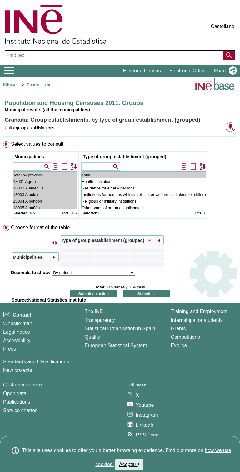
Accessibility (16, 340)
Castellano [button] (222, 26)
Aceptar (129, 464)
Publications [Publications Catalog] (16, 402)
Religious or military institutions (144, 201)
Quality (92, 337)
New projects (17, 370)
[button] (224, 70)
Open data (15, 393)
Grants (178, 328)
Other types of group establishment (144, 207)
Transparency (100, 320)
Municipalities (29, 156)
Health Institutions (144, 181)
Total (144, 175)
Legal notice (16, 332)
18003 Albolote (45, 194)
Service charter (20, 410)
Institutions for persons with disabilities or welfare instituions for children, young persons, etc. (144, 194)
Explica (179, 345)
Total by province (45, 175)
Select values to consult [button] (37, 144)
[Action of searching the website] (229, 55)
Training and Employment (199, 311)
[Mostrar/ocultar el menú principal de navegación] (9, 70)
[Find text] (114, 55)
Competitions (185, 337)
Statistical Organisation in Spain (120, 328)
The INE (94, 311)
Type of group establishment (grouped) (124, 156)
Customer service (22, 384)
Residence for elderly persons (144, 188)
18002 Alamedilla (45, 188)
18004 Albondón (45, 201)
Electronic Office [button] (187, 70)
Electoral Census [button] (142, 70)
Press (9, 349)
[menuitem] (120, 181)
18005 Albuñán (45, 207)
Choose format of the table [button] (40, 227)
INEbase (10, 84)
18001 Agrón (45, 181)
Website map (17, 323)
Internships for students (196, 320)
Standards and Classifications (36, 361)
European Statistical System (116, 345)
